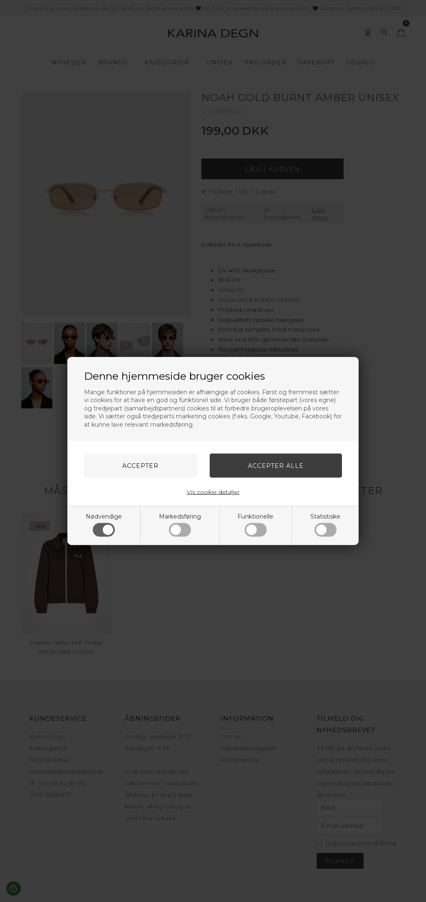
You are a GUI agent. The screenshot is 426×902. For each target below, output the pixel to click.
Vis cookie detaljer (213, 492)
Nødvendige (104, 525)
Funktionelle (255, 525)
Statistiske (325, 525)
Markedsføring (180, 525)
